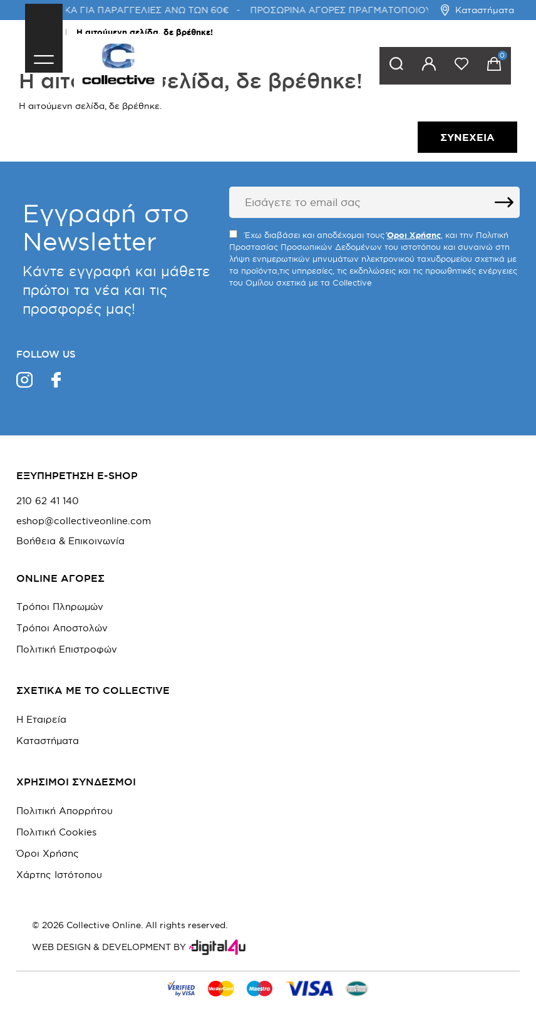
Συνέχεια (467, 137)
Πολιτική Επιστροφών (66, 649)
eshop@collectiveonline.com (83, 521)
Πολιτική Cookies (56, 832)
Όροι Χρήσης (47, 853)
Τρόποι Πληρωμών (59, 606)
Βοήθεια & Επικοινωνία (70, 541)
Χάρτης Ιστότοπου (59, 874)
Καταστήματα (477, 10)
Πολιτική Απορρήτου (64, 810)
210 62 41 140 (47, 501)
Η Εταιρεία (41, 719)
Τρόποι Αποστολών (62, 628)
